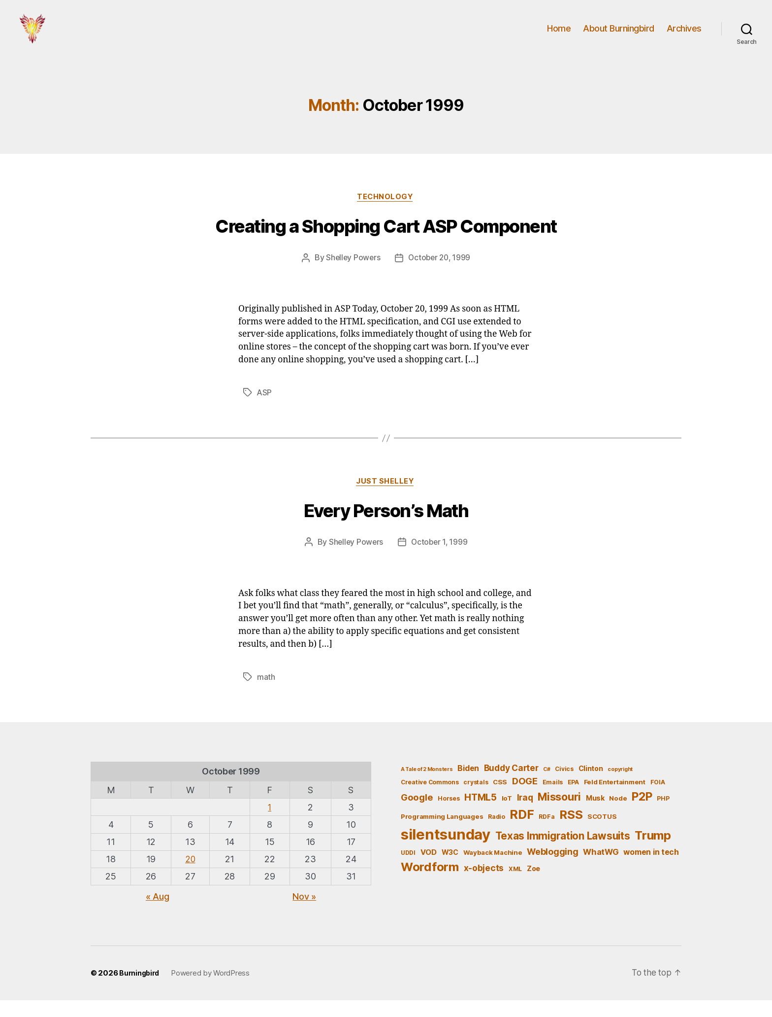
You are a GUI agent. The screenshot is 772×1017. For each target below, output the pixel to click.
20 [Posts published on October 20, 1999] (190, 876)
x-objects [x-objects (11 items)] (484, 885)
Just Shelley (386, 497)
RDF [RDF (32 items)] (522, 831)
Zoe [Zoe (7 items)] (533, 885)
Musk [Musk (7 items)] (595, 814)
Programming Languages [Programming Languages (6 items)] (442, 833)
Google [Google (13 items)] (417, 813)
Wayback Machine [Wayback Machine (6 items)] (492, 869)
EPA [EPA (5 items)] (573, 799)
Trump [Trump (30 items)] (653, 852)
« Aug (157, 914)
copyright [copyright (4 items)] (620, 786)
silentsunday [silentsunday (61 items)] (445, 851)
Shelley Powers (352, 274)
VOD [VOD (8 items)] (428, 869)
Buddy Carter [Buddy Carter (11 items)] (511, 784)
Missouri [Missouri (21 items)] (559, 813)
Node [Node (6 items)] (618, 815)
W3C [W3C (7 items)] (450, 869)
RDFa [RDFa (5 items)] (546, 833)
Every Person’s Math (386, 528)
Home (559, 36)
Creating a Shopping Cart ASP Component (385, 242)
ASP (264, 408)
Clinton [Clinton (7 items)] (591, 785)
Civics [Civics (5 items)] (564, 785)
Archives (684, 36)
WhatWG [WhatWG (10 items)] (600, 869)
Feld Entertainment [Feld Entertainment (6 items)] (614, 799)
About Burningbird (618, 36)
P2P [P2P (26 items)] (642, 813)
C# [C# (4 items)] (546, 786)
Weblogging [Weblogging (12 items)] (552, 868)
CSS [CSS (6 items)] (500, 799)
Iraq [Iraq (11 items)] (525, 814)
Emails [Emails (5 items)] (553, 799)
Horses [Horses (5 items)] (448, 815)
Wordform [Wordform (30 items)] (430, 884)
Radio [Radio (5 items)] (496, 833)
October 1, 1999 (440, 559)
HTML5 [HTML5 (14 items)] (480, 814)
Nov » (304, 914)
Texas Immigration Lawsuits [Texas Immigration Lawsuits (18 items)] (562, 852)
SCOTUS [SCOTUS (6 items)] (601, 833)
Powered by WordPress (212, 990)
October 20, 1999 (440, 274)
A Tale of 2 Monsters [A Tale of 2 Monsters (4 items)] (427, 786)
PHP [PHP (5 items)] (663, 815)
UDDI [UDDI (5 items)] (408, 869)
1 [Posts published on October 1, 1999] (270, 824)
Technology (386, 212)
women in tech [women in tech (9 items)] (651, 869)
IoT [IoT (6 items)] (507, 815)
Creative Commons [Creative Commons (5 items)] (430, 799)
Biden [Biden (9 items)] (468, 785)
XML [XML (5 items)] (515, 886)
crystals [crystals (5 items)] (475, 799)
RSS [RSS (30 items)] (570, 831)
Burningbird (140, 990)
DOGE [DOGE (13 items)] (525, 797)
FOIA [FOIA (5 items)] (657, 799)
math (266, 694)
